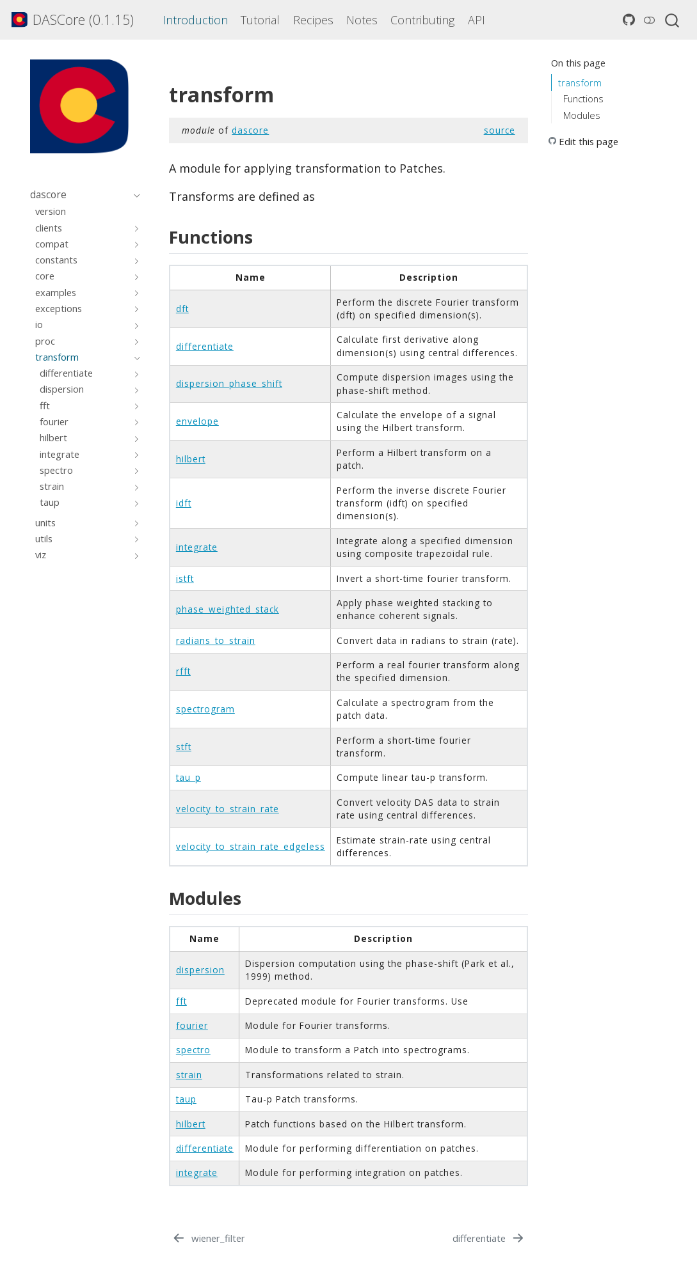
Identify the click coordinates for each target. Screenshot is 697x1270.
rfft (183, 671)
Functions (583, 98)
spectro (193, 1050)
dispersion (200, 970)
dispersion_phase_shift (229, 383)
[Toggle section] (134, 195)
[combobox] (672, 19)
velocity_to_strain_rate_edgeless (250, 846)
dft (182, 308)
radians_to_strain (215, 640)
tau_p (188, 777)
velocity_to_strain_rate (227, 809)
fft (181, 1001)
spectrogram (205, 709)
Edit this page (588, 141)
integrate (197, 547)
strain (189, 1075)
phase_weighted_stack (227, 609)
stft (183, 747)
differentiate (205, 346)
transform (580, 82)
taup (186, 1099)
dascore (250, 130)
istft (185, 578)
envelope (197, 421)
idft (183, 503)
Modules (581, 115)
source (499, 130)
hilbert (190, 459)
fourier (192, 1025)
